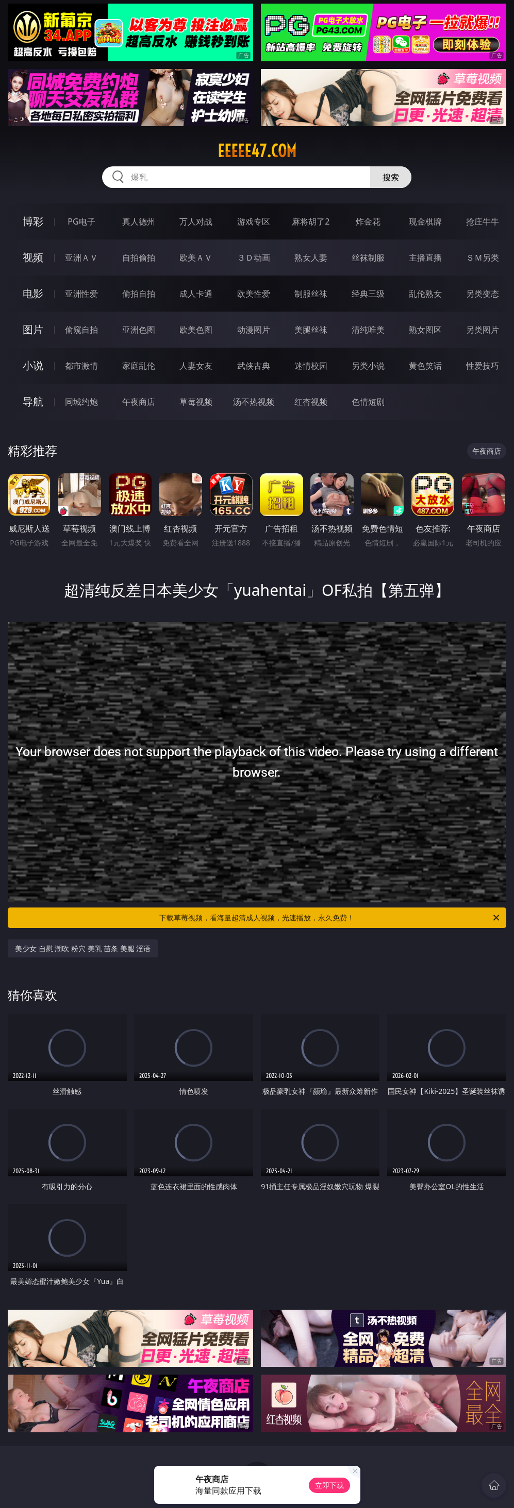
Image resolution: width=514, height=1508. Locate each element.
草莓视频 (195, 401)
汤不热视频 (253, 401)
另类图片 (482, 329)
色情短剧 (368, 401)
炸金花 (368, 221)
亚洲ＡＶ (81, 257)
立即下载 (329, 1485)
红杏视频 (310, 401)
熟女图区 (425, 329)
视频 (33, 257)
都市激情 (81, 365)
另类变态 (482, 293)
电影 (33, 293)
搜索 (391, 177)
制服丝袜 (310, 293)
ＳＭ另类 (482, 257)
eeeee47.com (257, 151)
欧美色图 (195, 329)
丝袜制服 (368, 257)
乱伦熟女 (425, 293)
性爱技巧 (482, 365)
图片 (33, 329)
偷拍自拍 (138, 293)
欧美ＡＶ (195, 257)
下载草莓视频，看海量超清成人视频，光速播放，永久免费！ (330, 918)
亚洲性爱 (81, 293)
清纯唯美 (368, 329)
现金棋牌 (425, 221)
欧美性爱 (253, 293)
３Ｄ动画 (253, 257)
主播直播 (425, 257)
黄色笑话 (425, 365)
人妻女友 (195, 365)
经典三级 (368, 293)
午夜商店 (138, 401)
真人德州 (138, 221)
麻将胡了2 (310, 221)
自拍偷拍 (138, 257)
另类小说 (368, 365)
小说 (33, 365)
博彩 (33, 221)
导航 (33, 401)
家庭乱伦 (138, 365)
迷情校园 (310, 365)
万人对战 (195, 221)
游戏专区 (253, 221)
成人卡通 (195, 293)
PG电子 (81, 221)
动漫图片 (253, 329)
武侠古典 (253, 365)
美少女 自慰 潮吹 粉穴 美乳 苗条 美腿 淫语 (83, 948)
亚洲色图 (138, 329)
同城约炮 (81, 401)
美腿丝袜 (310, 329)
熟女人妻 (310, 257)
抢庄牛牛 (482, 221)
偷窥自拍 (81, 329)
